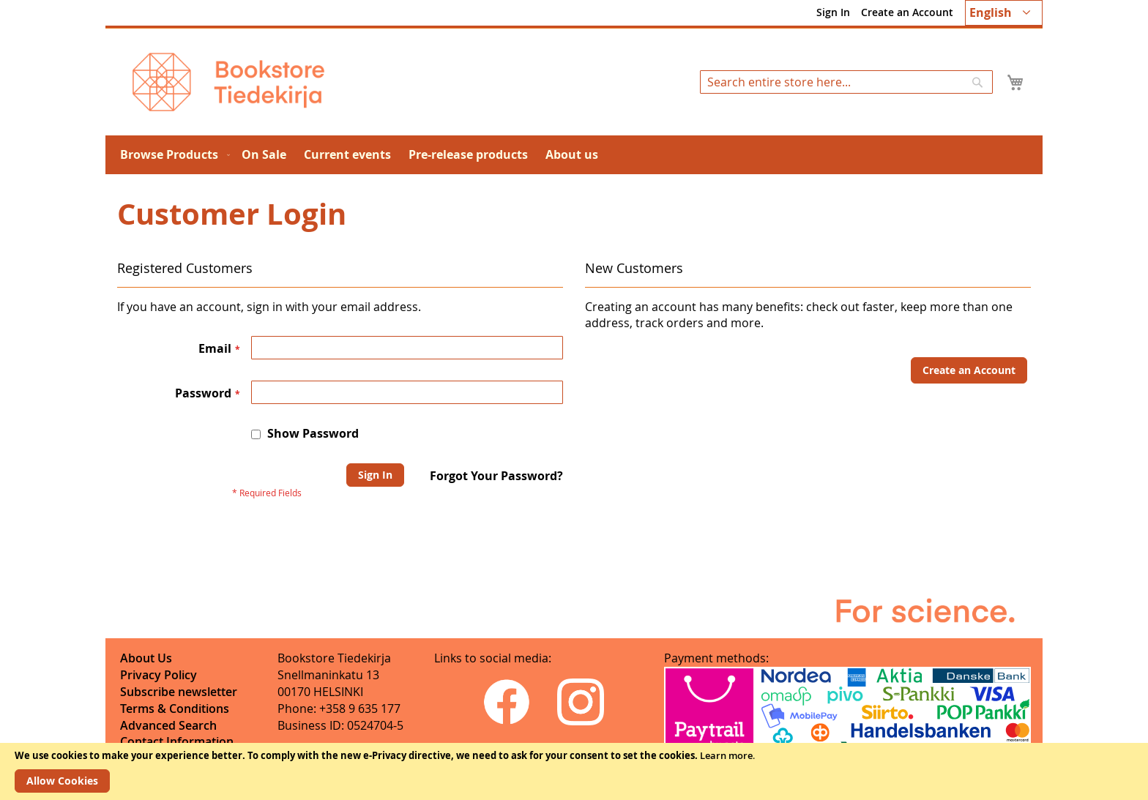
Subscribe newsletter (178, 692)
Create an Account (907, 12)
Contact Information (177, 741)
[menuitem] (172, 154)
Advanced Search (168, 725)
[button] (1003, 12)
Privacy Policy (158, 675)
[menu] (574, 154)
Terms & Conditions (174, 708)
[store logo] (228, 82)
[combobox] (846, 82)
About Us (146, 658)
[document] (574, 771)
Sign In (833, 12)
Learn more (726, 755)
